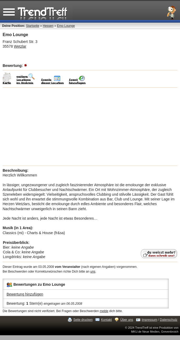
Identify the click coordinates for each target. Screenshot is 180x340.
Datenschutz (168, 320)
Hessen (48, 26)
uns (92, 271)
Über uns (126, 320)
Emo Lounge (66, 26)
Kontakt (106, 320)
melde (104, 311)
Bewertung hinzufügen (25, 294)
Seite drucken (82, 320)
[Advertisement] (90, 127)
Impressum (149, 320)
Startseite (32, 26)
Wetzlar (20, 46)
